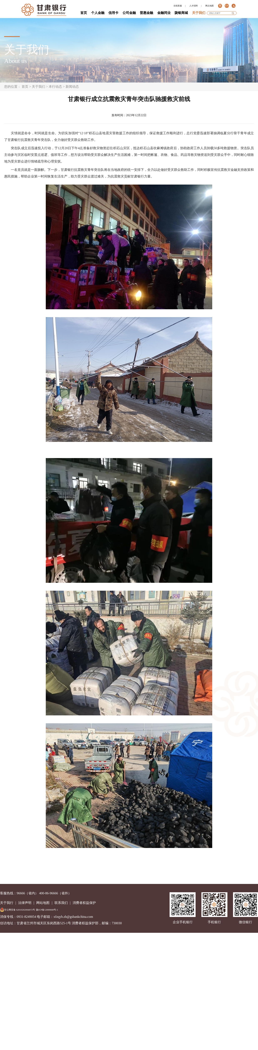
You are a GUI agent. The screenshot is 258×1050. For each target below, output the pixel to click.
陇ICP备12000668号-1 (47, 909)
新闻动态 (72, 86)
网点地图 (209, 6)
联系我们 (61, 903)
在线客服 (178, 6)
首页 (83, 13)
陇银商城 (181, 13)
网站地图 (43, 903)
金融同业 (164, 13)
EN (226, 5)
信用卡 (113, 13)
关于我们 (198, 13)
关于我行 (6, 903)
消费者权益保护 (84, 903)
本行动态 (55, 86)
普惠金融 (146, 13)
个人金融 (97, 13)
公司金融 (129, 13)
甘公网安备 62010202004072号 (17, 910)
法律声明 (24, 903)
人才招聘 (193, 6)
